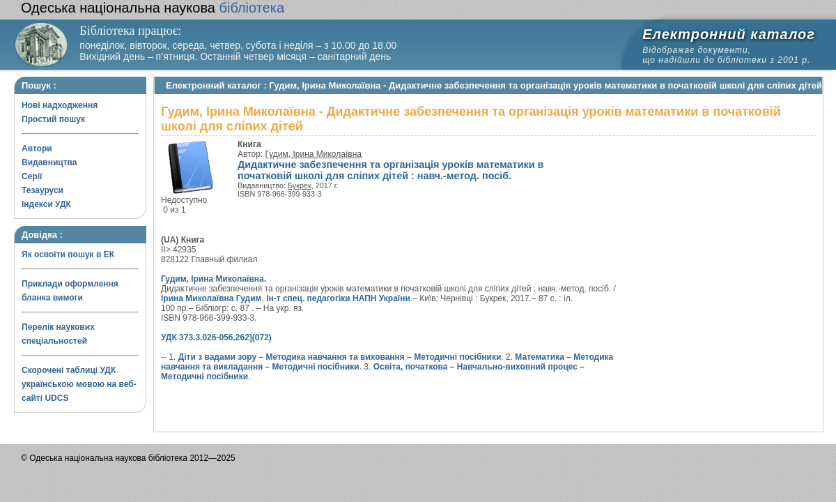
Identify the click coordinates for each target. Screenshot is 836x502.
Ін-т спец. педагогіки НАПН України (338, 298)
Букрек (299, 185)
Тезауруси (42, 190)
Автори (37, 148)
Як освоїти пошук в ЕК (68, 254)
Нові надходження (60, 105)
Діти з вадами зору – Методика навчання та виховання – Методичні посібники (340, 357)
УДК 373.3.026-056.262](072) (216, 337)
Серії (32, 176)
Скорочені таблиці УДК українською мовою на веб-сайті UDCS (79, 384)
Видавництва (49, 162)
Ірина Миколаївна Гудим (211, 298)
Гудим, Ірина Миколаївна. (213, 279)
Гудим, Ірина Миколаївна (313, 154)
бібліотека (152, 7)
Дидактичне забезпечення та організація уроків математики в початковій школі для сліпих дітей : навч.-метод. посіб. (390, 170)
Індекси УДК (46, 204)
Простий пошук (53, 119)
